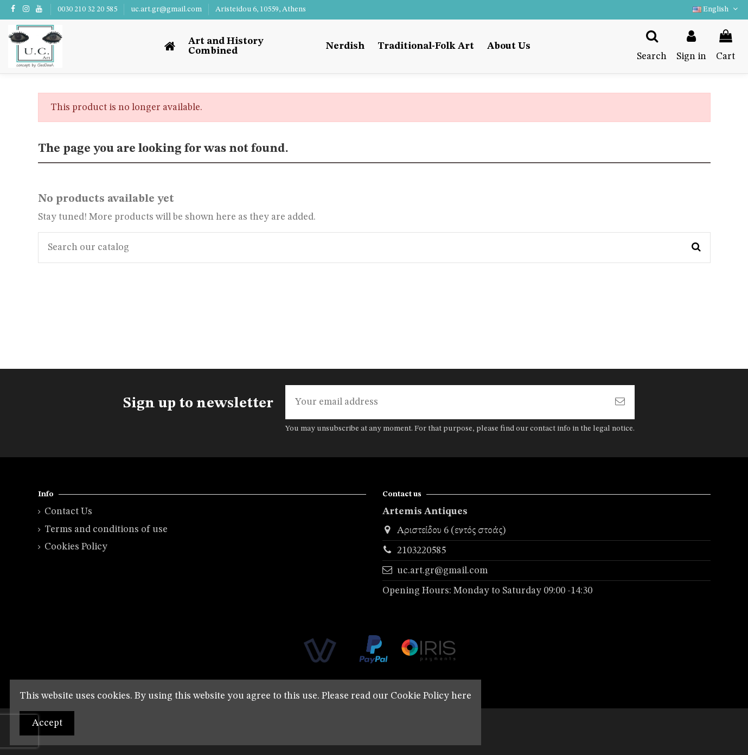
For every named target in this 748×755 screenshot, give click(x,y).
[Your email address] (445, 402)
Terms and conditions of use (106, 529)
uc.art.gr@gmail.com (167, 9)
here (461, 696)
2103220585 (421, 551)
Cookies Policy (75, 547)
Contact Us (68, 512)
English (716, 9)
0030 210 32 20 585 (88, 9)
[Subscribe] (620, 402)
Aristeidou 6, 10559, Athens (260, 9)
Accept (47, 723)
